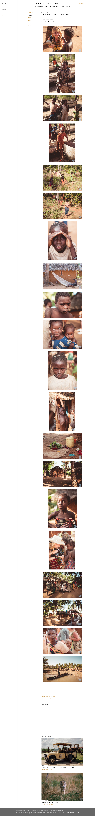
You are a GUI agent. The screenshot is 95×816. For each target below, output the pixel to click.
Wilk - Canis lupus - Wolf (51, 802)
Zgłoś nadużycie (6, 15)
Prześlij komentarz (49, 769)
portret (29, 25)
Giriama (29, 19)
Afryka (29, 17)
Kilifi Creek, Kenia (49, 699)
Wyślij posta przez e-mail (50, 696)
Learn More (70, 812)
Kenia (29, 20)
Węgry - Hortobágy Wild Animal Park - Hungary (60, 767)
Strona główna (37, 6)
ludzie (29, 22)
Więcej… (68, 6)
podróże (30, 23)
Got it (77, 812)
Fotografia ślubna (46, 6)
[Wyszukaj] (81, 3)
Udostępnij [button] (30, 12)
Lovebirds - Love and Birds (48, 3)
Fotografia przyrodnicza (58, 6)
